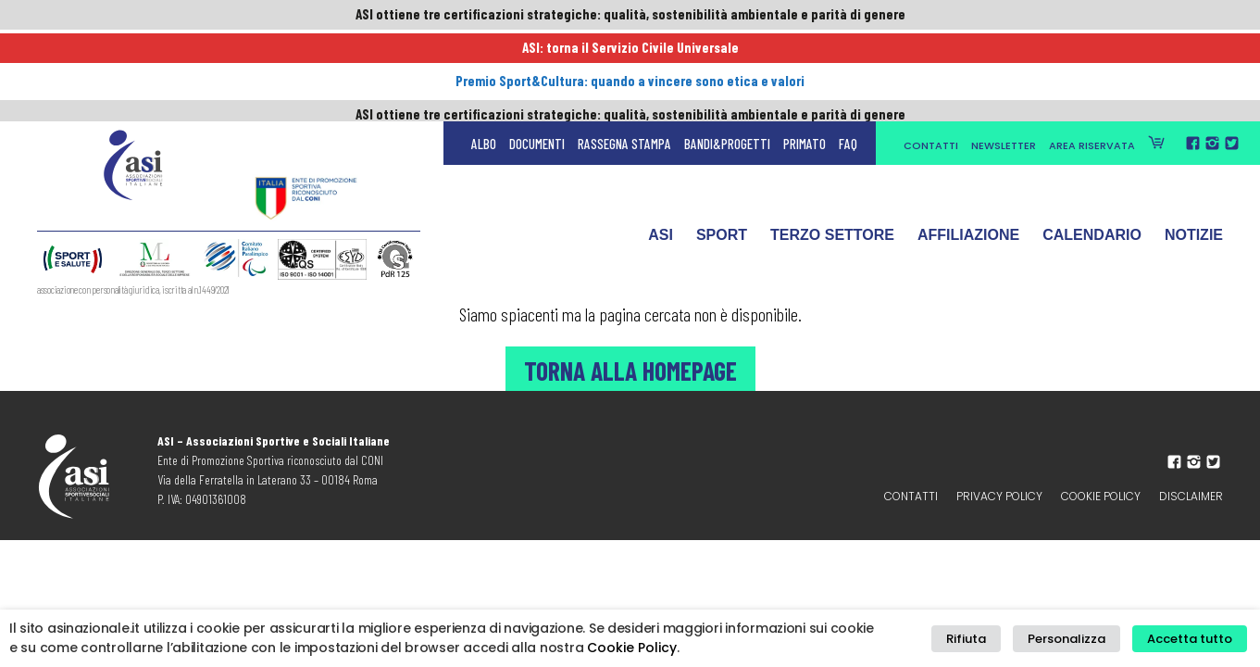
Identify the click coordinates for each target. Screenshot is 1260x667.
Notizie (1194, 150)
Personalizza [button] (1078, 639)
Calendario (1091, 150)
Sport (721, 150)
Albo (483, 55)
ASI (660, 150)
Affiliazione (968, 150)
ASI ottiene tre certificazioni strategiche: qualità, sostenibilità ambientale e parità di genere (630, 16)
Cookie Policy (1101, 496)
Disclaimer (1191, 496)
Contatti (931, 57)
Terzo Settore (832, 150)
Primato (804, 55)
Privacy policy (999, 496)
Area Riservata (1092, 57)
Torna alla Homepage (630, 368)
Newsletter (1003, 57)
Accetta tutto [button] (1193, 639)
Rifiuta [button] (987, 639)
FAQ (848, 55)
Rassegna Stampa (624, 55)
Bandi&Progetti (727, 55)
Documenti (537, 55)
